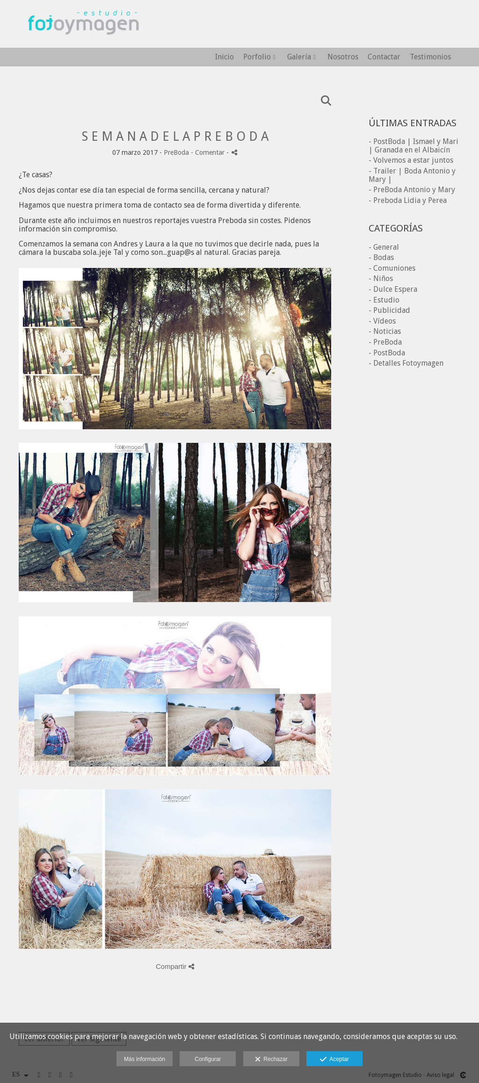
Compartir (175, 966)
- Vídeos (382, 321)
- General (384, 247)
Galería (299, 57)
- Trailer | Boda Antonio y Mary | (412, 175)
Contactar (384, 57)
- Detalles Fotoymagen (406, 363)
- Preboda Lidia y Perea (408, 200)
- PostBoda (387, 352)
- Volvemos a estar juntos (411, 160)
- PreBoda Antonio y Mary (412, 189)
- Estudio (384, 300)
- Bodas (381, 257)
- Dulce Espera (393, 289)
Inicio (224, 57)
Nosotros (342, 57)
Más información (144, 1059)
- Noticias (385, 331)
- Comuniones (392, 268)
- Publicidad (389, 310)
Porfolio (257, 57)
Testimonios (430, 57)
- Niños (381, 278)
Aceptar (334, 1059)
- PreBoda (385, 342)
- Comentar (208, 152)
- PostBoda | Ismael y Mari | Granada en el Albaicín (413, 145)
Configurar (208, 1059)
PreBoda (176, 152)
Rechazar (271, 1059)
